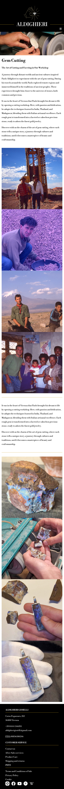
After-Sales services (14, 753)
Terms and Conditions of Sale (18, 771)
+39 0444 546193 (13, 726)
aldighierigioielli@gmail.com (18, 730)
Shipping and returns (15, 761)
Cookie (8, 779)
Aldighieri (32, 24)
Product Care (11, 757)
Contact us (10, 749)
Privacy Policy (11, 775)
